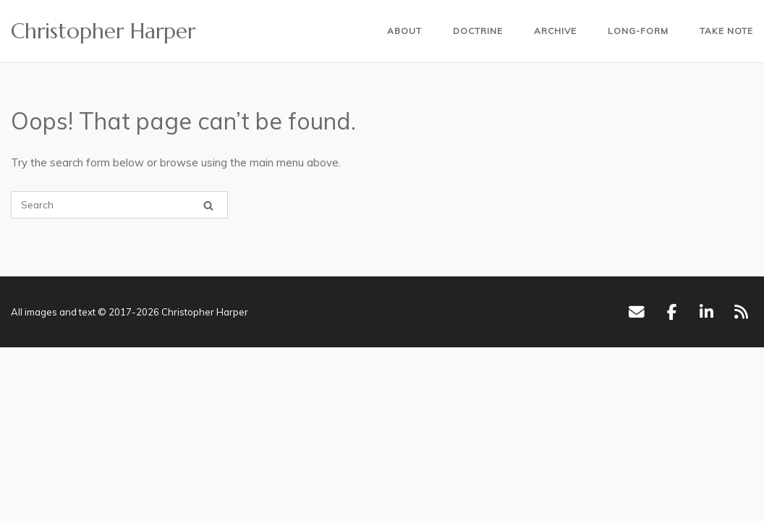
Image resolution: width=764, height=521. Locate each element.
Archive (555, 30)
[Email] (636, 312)
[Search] (208, 205)
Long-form (638, 30)
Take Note (726, 30)
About (404, 30)
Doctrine (478, 30)
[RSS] (741, 312)
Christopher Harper (103, 31)
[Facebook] (671, 312)
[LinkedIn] (706, 312)
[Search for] (119, 205)
